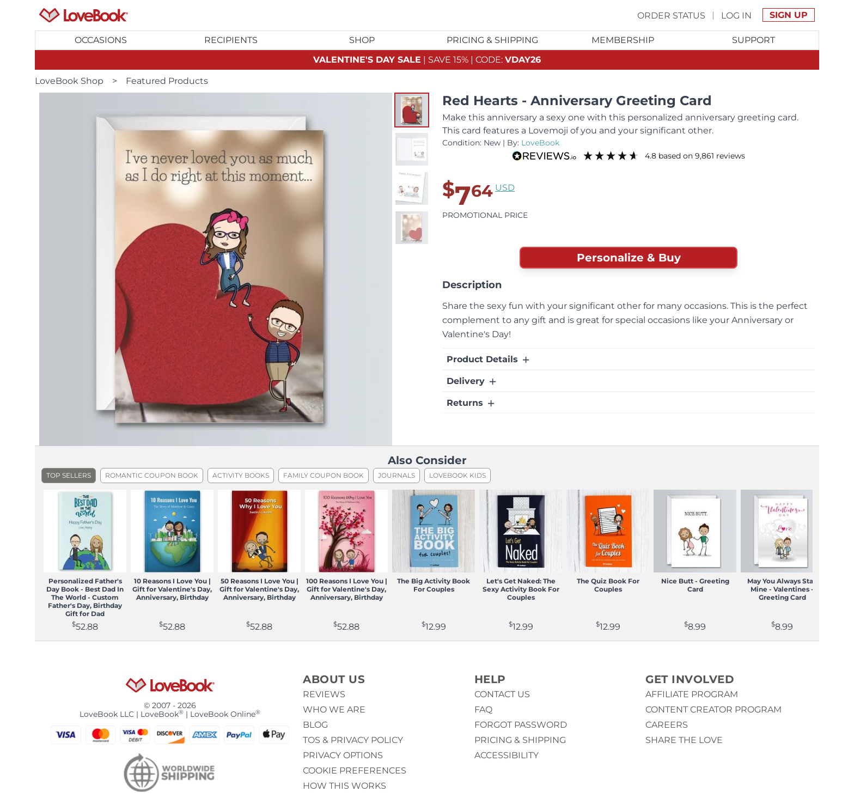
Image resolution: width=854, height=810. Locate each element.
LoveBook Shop (69, 81)
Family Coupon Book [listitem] (323, 475)
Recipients (231, 40)
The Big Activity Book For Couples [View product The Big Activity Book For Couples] (433, 585)
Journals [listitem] (396, 475)
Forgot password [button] (520, 725)
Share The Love (684, 740)
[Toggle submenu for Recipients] (231, 40)
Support (753, 40)
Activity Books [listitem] (240, 475)
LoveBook (540, 143)
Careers (666, 725)
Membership (622, 40)
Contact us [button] (502, 694)
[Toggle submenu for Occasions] (100, 40)
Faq (483, 709)
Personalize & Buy (629, 257)
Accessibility (506, 755)
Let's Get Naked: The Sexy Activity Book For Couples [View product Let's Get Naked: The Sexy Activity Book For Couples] (521, 589)
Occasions (101, 40)
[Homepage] (83, 15)
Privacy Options (343, 755)
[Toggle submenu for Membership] (623, 40)
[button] (411, 110)
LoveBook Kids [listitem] (457, 475)
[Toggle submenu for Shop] (361, 40)
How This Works (344, 786)
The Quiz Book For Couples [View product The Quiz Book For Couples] (608, 585)
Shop (362, 40)
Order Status (671, 15)
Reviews (324, 694)
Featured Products (167, 81)
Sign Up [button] (789, 15)
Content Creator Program (713, 709)
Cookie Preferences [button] (354, 770)
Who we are (334, 709)
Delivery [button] (472, 381)
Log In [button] (736, 15)
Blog (315, 725)
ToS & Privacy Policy (353, 740)
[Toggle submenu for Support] (753, 40)
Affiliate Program (691, 694)
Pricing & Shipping (492, 40)
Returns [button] (471, 403)
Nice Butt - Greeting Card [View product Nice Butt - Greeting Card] (695, 585)
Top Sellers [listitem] (68, 475)
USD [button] (505, 187)
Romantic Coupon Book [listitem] (151, 475)
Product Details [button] (489, 359)
